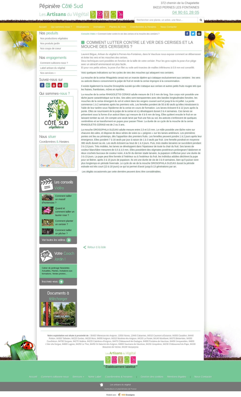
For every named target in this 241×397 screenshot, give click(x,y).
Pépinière (61, 6)
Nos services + (48, 73)
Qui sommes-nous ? (61, 26)
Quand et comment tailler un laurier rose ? (64, 211)
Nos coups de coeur (50, 48)
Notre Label (94, 376)
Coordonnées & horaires (119, 376)
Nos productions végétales (54, 38)
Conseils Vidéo (88, 34)
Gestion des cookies (152, 376)
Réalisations (82, 26)
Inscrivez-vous (53, 282)
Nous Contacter (168, 26)
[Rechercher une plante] (166, 20)
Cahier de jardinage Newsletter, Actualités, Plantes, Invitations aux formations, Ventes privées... (57, 271)
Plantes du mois (117, 26)
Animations (99, 26)
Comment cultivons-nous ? (54, 63)
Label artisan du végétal (52, 68)
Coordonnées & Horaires (143, 26)
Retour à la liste (97, 247)
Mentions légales (176, 376)
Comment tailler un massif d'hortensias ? (57, 199)
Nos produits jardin (50, 43)
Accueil (43, 26)
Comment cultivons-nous (55, 376)
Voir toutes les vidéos (57, 240)
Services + (78, 376)
